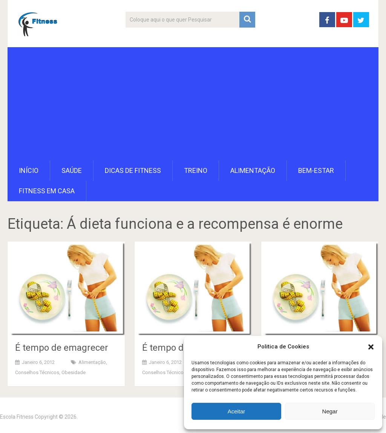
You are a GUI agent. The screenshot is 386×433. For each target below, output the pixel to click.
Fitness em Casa (47, 191)
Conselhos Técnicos (37, 372)
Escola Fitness (17, 417)
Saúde (71, 170)
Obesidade (73, 372)
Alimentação (252, 170)
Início (28, 170)
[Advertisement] (193, 104)
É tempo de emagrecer (61, 347)
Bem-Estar (316, 170)
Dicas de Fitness (133, 170)
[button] (371, 347)
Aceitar (236, 411)
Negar (330, 411)
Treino (195, 170)
